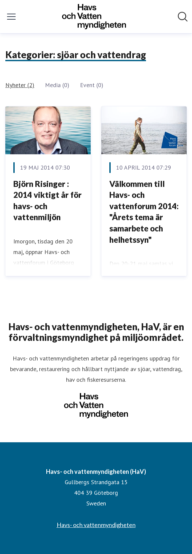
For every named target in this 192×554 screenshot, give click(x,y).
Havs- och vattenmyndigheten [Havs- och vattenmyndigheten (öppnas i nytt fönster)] (96, 524)
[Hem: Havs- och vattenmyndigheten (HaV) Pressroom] (94, 16)
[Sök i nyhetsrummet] (182, 16)
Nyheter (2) (19, 85)
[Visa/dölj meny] (11, 16)
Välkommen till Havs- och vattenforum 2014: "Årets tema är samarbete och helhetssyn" (144, 211)
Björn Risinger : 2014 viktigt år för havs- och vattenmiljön (47, 200)
